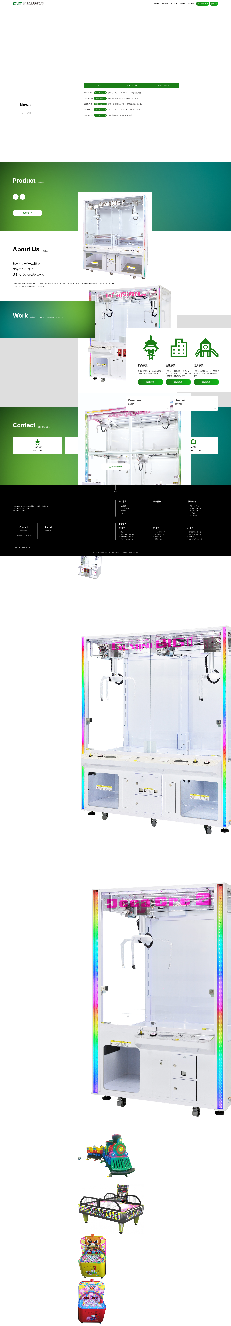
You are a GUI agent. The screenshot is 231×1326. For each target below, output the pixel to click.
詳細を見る (152, 382)
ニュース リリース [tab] (131, 85)
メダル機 (192, 513)
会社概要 (123, 506)
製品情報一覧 (31, 213)
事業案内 (183, 4)
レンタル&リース (160, 532)
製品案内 (174, 4)
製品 (122, 532)
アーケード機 (194, 510)
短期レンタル (159, 539)
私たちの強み (125, 508)
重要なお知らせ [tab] (163, 85)
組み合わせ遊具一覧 (195, 534)
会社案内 (157, 4)
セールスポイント (160, 534)
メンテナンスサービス (127, 539)
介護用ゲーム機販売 (127, 536)
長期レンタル (159, 536)
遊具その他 (193, 515)
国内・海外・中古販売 (127, 534)
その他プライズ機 (195, 508)
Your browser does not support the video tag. (115, 44)
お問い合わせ (202, 3)
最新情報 (165, 4)
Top (115, 489)
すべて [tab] (100, 85)
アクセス (123, 513)
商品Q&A (191, 536)
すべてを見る (25, 113)
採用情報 (191, 4)
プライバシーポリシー (22, 548)
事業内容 (123, 510)
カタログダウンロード (195, 539)
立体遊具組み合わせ (195, 532)
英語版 (214, 4)
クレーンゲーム (195, 506)
